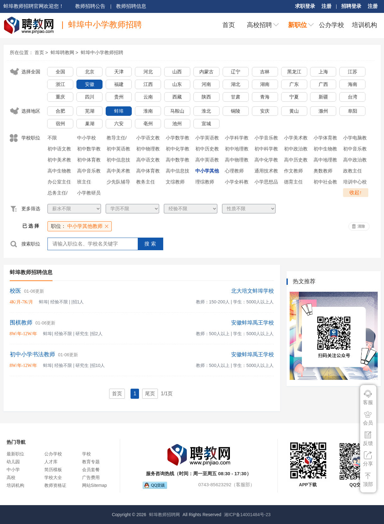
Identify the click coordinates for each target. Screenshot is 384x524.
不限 (52, 137)
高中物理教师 (236, 161)
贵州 (119, 96)
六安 (119, 123)
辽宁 (235, 71)
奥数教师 (323, 170)
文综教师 (175, 181)
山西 (177, 71)
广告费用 (91, 477)
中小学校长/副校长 (87, 139)
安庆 (265, 111)
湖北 (235, 84)
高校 (11, 477)
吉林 (265, 71)
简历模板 (53, 469)
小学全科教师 (236, 183)
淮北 (206, 111)
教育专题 (91, 461)
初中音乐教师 (355, 150)
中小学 (13, 469)
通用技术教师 (266, 172)
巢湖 (89, 123)
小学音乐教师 (266, 139)
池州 (177, 123)
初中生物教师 (325, 150)
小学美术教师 (296, 139)
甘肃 (235, 96)
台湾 (352, 96)
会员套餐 (91, 469)
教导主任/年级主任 (117, 139)
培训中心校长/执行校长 (355, 183)
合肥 (60, 111)
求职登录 (305, 6)
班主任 (84, 181)
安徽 (89, 84)
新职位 (297, 24)
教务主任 (145, 181)
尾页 (150, 393)
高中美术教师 (118, 172)
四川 (89, 96)
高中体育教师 (148, 172)
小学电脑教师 (355, 139)
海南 (352, 84)
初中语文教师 (59, 150)
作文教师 (293, 170)
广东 (294, 84)
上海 (323, 71)
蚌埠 (119, 111)
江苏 (352, 71)
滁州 (323, 111)
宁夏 (294, 96)
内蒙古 (206, 71)
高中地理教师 (325, 161)
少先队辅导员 (118, 183)
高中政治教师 (355, 161)
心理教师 (234, 170)
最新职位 (15, 453)
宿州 (60, 123)
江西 (148, 84)
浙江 (60, 84)
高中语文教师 (148, 161)
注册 (326, 6)
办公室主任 (59, 181)
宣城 (206, 123)
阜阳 (352, 111)
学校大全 (53, 477)
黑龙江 (294, 71)
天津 (119, 71)
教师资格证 (55, 485)
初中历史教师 (207, 150)
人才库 (51, 461)
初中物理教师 (148, 150)
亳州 (148, 123)
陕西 (206, 96)
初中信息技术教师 (118, 161)
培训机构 (364, 24)
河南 (206, 84)
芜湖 (89, 111)
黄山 (294, 111)
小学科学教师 (236, 139)
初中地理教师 (236, 150)
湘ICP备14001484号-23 (247, 514)
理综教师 (204, 181)
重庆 (60, 96)
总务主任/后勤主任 (57, 194)
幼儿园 (13, 461)
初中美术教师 (59, 161)
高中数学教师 (177, 161)
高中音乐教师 (89, 172)
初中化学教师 (177, 150)
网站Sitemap (94, 485)
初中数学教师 (89, 150)
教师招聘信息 (131, 6)
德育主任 (293, 181)
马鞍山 (177, 111)
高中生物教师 (59, 172)
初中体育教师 (89, 161)
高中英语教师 (207, 161)
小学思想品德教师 (266, 183)
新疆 (323, 96)
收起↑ (355, 192)
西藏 (177, 96)
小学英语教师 (207, 139)
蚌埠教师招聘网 (164, 514)
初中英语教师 (118, 150)
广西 (323, 84)
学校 (86, 453)
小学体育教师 (325, 139)
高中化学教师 (266, 161)
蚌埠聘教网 (62, 52)
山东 (177, 84)
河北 (148, 71)
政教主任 (352, 170)
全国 (60, 71)
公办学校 (331, 24)
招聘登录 (351, 6)
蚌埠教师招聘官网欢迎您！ (33, 6)
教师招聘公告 (90, 6)
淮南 (148, 111)
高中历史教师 (296, 161)
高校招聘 (259, 24)
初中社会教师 (325, 183)
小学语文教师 (148, 139)
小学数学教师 (177, 139)
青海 (265, 96)
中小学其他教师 (207, 172)
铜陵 (235, 111)
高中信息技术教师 (177, 172)
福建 (119, 84)
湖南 (265, 84)
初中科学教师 (266, 150)
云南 (148, 96)
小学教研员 (89, 192)
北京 (89, 71)
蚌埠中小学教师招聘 (102, 52)
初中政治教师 (296, 150)
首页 (228, 24)
